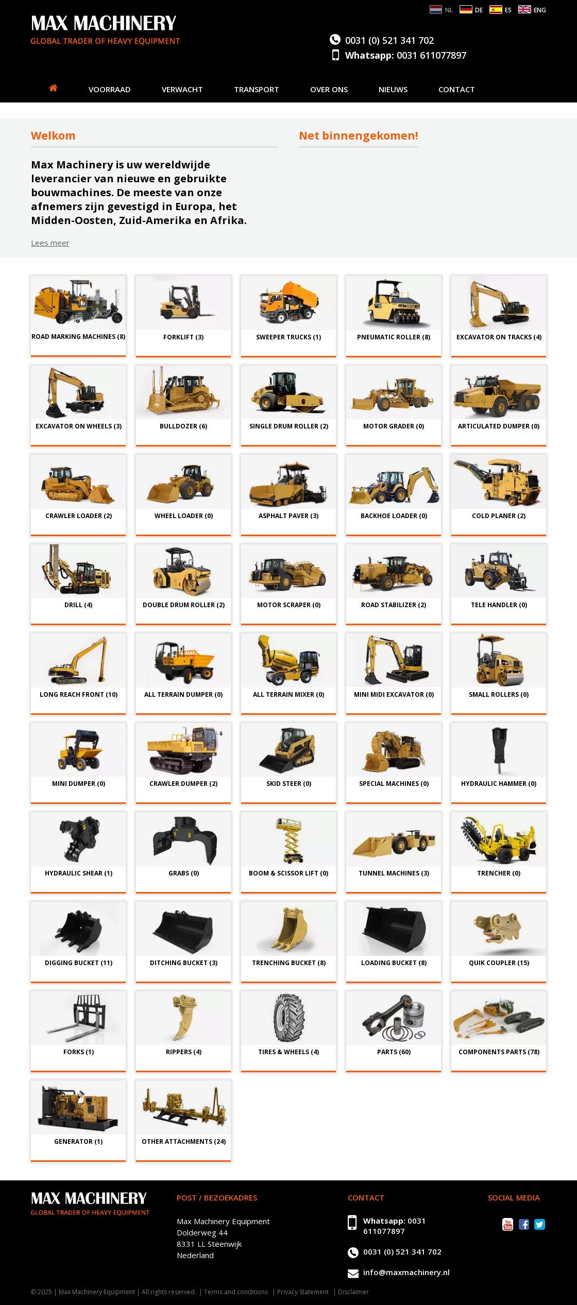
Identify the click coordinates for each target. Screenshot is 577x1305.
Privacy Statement (303, 1291)
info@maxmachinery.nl (406, 1272)
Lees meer (50, 242)
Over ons (329, 89)
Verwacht (182, 89)
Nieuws (393, 89)
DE (479, 10)
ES (508, 10)
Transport (256, 89)
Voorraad (110, 89)
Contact (456, 89)
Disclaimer (353, 1291)
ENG (540, 10)
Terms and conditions (236, 1291)
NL (449, 10)
